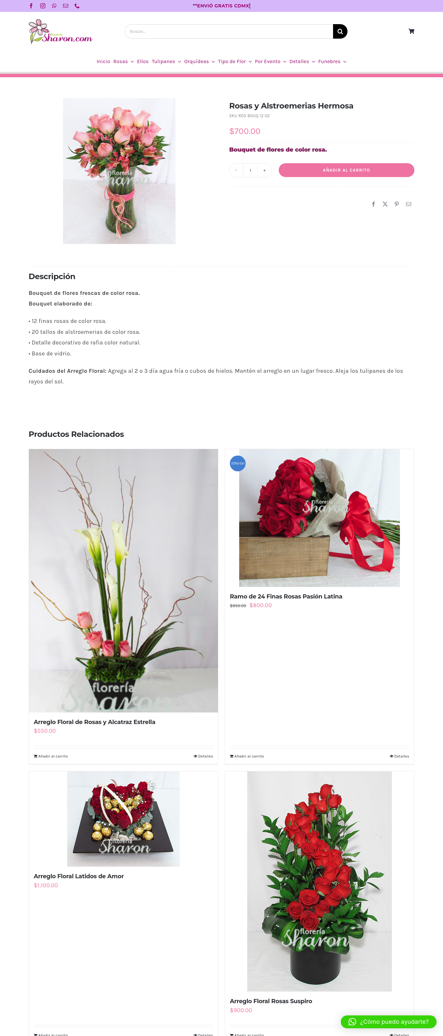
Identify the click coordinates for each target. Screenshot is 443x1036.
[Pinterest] (396, 204)
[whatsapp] (54, 5)
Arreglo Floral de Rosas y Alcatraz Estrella (94, 722)
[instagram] (42, 5)
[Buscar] (340, 31)
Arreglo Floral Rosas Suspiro (271, 1001)
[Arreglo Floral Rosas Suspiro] (319, 881)
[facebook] (31, 5)
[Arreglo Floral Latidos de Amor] (123, 819)
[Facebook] (373, 204)
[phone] (77, 5)
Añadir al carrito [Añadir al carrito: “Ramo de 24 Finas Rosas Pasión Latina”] (249, 756)
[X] (385, 204)
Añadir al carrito (346, 170)
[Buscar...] (229, 31)
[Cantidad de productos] (250, 170)
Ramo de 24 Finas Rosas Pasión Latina (286, 596)
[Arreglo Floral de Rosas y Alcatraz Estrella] (123, 580)
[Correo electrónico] (408, 204)
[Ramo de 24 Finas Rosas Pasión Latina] (319, 518)
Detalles (205, 756)
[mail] (65, 5)
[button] (389, 1021)
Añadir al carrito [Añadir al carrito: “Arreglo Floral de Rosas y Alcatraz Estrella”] (53, 756)
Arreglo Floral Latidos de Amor (79, 876)
